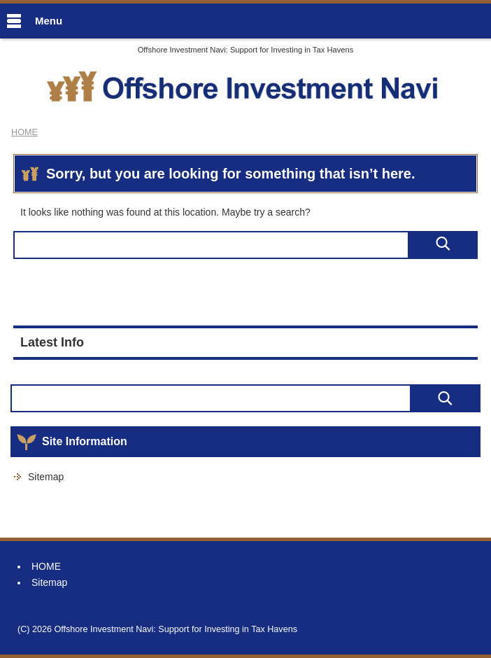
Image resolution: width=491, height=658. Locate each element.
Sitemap (46, 476)
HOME (46, 566)
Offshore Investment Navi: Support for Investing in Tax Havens (246, 50)
